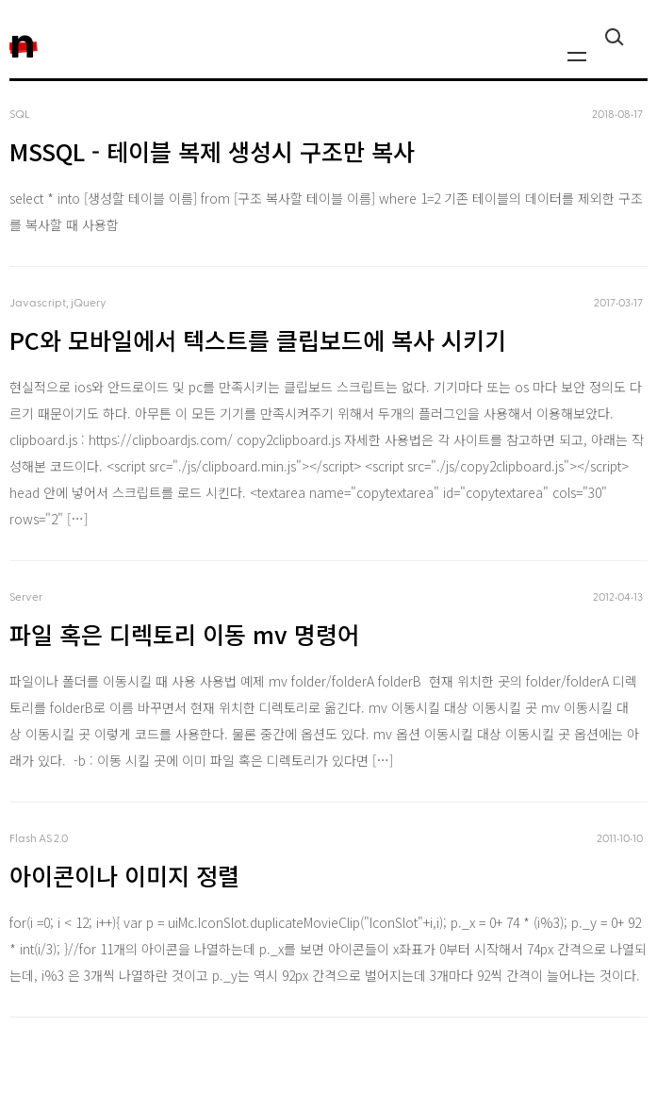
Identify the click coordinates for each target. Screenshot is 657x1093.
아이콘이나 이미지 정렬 (124, 875)
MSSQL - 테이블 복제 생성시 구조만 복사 (212, 151)
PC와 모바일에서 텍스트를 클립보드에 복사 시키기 (257, 339)
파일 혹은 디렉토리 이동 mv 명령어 (184, 634)
